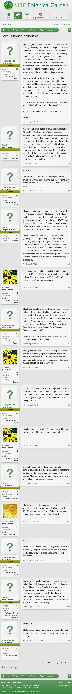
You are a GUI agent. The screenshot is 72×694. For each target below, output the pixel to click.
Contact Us (62, 685)
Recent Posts (7, 24)
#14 (68, 660)
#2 (69, 163)
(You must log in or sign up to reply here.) (56, 666)
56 (17, 608)
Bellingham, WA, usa (11, 536)
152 (17, 69)
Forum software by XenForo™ (21, 688)
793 (17, 293)
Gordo (5, 484)
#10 (68, 500)
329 (17, 493)
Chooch (5, 600)
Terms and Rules (65, 688)
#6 (69, 344)
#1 (69, 122)
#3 (69, 204)
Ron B (4, 145)
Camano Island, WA (11, 500)
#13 (68, 619)
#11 (68, 536)
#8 (69, 423)
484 (17, 529)
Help (69, 685)
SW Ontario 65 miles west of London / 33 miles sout (11, 618)
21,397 (15, 153)
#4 (69, 264)
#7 (69, 382)
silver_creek (7, 523)
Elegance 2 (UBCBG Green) (11, 685)
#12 (68, 576)
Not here (15, 158)
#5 (69, 302)
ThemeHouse (35, 690)
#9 (69, 461)
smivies (5, 288)
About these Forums (59, 18)
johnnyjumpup (8, 61)
